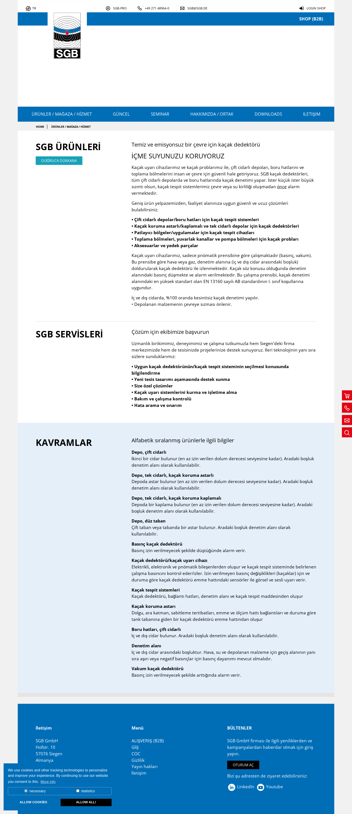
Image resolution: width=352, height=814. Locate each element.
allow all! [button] (86, 802)
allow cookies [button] (33, 802)
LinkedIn (240, 787)
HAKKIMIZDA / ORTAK (211, 114)
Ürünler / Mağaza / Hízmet (62, 114)
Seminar (160, 114)
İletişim (311, 114)
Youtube (269, 787)
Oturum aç (243, 764)
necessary (35, 791)
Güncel (121, 114)
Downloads (268, 114)
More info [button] (48, 782)
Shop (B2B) (311, 19)
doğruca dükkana (59, 160)
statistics (85, 791)
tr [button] (34, 8)
